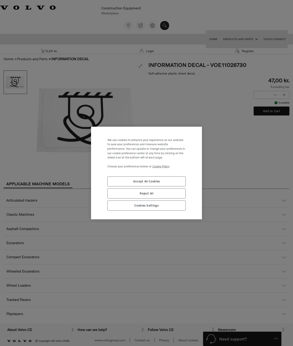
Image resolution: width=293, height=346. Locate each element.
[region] (146, 173)
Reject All (146, 193)
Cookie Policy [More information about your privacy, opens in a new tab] (161, 166)
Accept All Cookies (146, 181)
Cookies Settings (146, 205)
